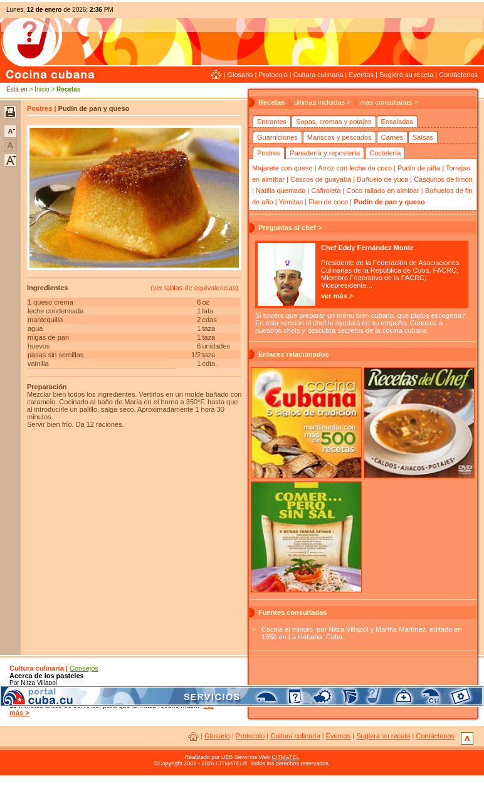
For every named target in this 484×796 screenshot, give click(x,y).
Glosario (240, 74)
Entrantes (272, 121)
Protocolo (272, 74)
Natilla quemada (281, 190)
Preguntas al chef (287, 227)
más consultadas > (389, 102)
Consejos (84, 668)
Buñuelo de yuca (382, 179)
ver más (334, 296)
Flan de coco (328, 202)
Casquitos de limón (443, 179)
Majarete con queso (282, 168)
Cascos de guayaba (320, 179)
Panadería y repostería (325, 153)
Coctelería (385, 153)
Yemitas (290, 202)
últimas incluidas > (322, 102)
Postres (268, 153)
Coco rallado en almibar (382, 190)
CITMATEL (286, 757)
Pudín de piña (418, 168)
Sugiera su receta (406, 74)
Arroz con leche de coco (355, 168)
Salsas (423, 137)
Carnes (392, 137)
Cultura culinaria (318, 74)
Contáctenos (458, 74)
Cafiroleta (325, 190)
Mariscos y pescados (339, 137)
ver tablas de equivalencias (194, 287)
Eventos (361, 74)
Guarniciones (277, 137)
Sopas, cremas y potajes (333, 121)
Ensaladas (397, 121)
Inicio (41, 89)
